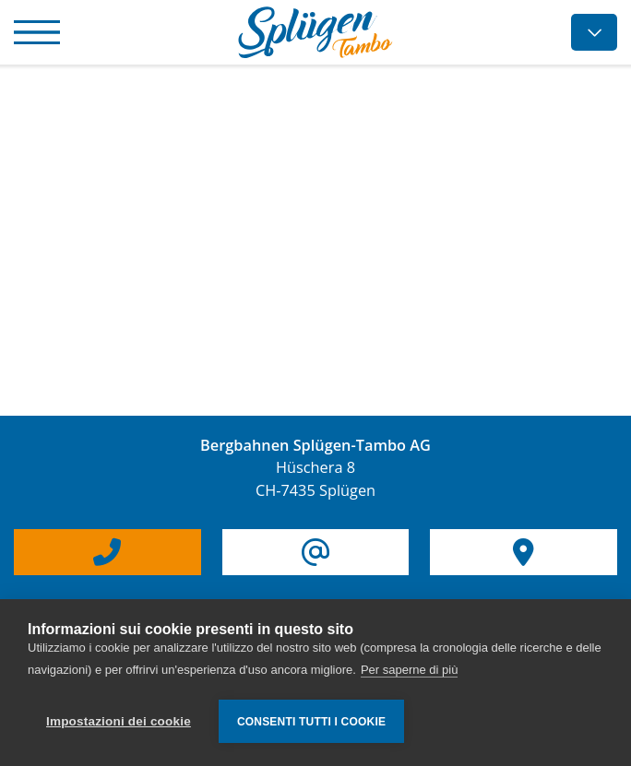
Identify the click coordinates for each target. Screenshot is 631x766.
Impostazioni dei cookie (118, 721)
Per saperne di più (409, 670)
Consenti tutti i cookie (311, 721)
